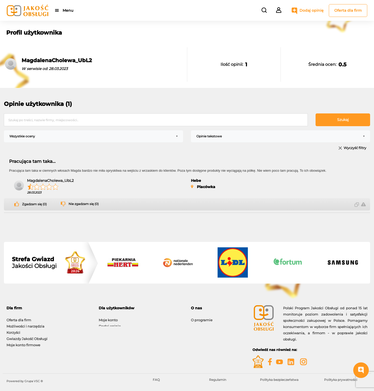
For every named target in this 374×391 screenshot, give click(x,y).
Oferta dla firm (348, 10)
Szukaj (343, 119)
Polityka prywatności (340, 380)
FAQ (156, 380)
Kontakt (197, 324)
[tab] (48, 308)
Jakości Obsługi (34, 263)
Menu (68, 10)
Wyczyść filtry (355, 148)
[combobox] (93, 136)
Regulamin (217, 380)
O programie (201, 317)
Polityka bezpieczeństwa (279, 380)
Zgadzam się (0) (34, 204)
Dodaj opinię (311, 10)
